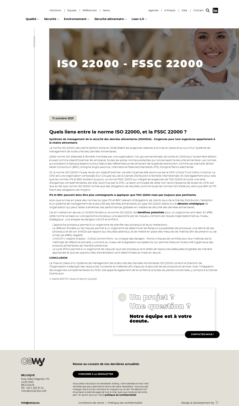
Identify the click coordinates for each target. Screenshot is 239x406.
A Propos (169, 10)
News (106, 10)
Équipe (71, 10)
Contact (198, 10)
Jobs (184, 10)
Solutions (55, 10)
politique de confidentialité (120, 400)
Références (90, 10)
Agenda (153, 10)
